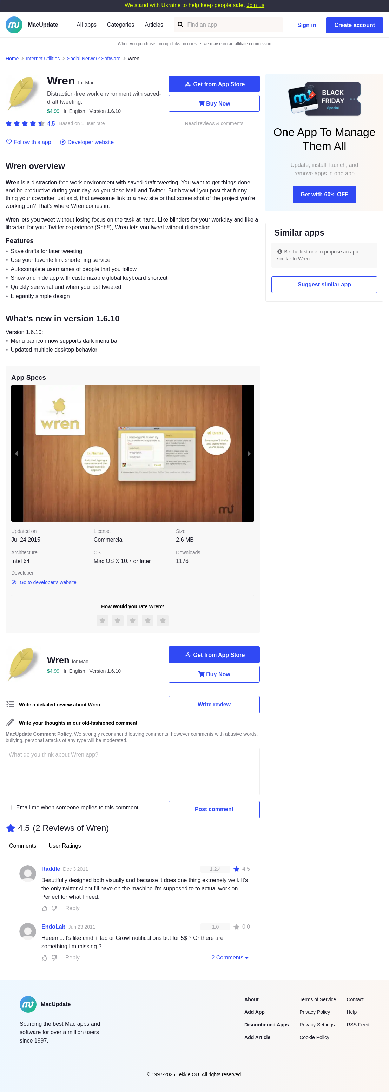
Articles (154, 24)
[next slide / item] (249, 453)
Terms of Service (317, 999)
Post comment (214, 809)
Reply (72, 908)
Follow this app (28, 142)
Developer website (87, 142)
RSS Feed (358, 1025)
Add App (254, 1012)
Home (12, 58)
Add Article (257, 1037)
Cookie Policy (314, 1037)
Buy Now (214, 103)
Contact (355, 999)
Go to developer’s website (44, 582)
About (251, 999)
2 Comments (230, 957)
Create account (354, 25)
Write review (214, 704)
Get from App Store (214, 84)
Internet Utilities (43, 58)
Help (352, 1012)
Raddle (50, 869)
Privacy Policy (314, 1012)
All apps (87, 24)
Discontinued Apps (266, 1025)
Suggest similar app (324, 284)
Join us (255, 5)
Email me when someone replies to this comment (77, 807)
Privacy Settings (317, 1025)
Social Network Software (94, 58)
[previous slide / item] (16, 453)
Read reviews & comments (214, 124)
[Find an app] (180, 24)
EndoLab (53, 926)
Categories (120, 24)
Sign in (306, 25)
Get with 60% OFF (324, 194)
